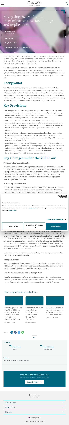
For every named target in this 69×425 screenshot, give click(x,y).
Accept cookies (56, 226)
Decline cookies (13, 226)
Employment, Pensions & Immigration (16, 360)
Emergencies (35, 418)
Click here (51, 280)
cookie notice (33, 208)
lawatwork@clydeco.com (49, 282)
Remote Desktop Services (34, 421)
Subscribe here (32, 382)
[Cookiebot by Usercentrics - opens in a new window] (59, 196)
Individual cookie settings (55, 219)
